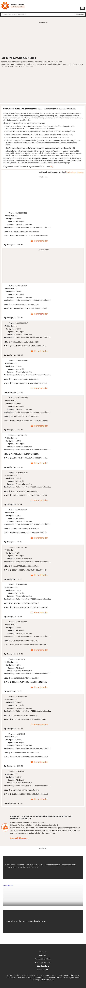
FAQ (51, 166)
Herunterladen (41, 240)
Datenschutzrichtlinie (43, 959)
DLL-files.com (8, 885)
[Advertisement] (43, 39)
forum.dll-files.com (18, 838)
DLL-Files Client (43, 966)
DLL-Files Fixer (42, 969)
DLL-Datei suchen (80, 14)
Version (62, 172)
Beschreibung (71, 172)
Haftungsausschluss (43, 962)
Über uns (42, 951)
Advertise (42, 955)
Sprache (80, 172)
